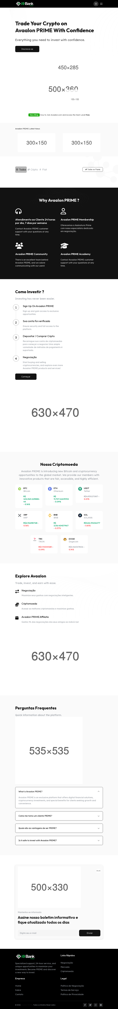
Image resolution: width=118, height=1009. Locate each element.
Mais (88, 115)
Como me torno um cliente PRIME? (35, 816)
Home (18, 986)
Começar (25, 376)
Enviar (90, 933)
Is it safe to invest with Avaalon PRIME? (38, 840)
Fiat (43, 169)
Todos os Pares (92, 169)
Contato (19, 994)
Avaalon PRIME (26, 1005)
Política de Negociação (72, 986)
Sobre (18, 990)
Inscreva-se (27, 49)
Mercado (65, 967)
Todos (21, 169)
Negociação (67, 962)
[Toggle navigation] (101, 3)
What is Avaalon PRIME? (30, 791)
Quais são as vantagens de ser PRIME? (38, 828)
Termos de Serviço (70, 990)
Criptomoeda (67, 971)
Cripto (32, 169)
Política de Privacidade (72, 994)
